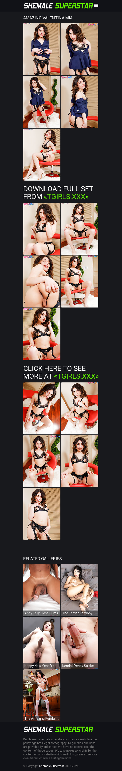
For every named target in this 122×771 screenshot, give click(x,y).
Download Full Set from (58, 193)
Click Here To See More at (61, 372)
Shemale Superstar (51, 766)
